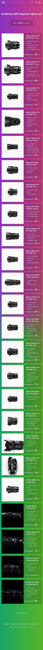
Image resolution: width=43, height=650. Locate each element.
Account (30, 627)
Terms (12, 627)
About (38, 624)
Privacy (17, 627)
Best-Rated (26, 23)
